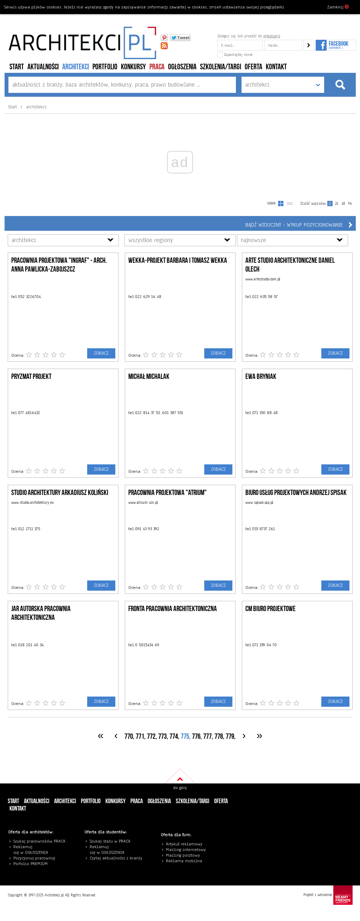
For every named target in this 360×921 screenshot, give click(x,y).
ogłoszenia (182, 67)
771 (140, 736)
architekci (75, 67)
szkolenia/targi (220, 67)
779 (230, 736)
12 (329, 203)
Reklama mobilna (184, 861)
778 (218, 736)
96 (350, 203)
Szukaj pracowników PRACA (39, 841)
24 (336, 203)
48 (343, 203)
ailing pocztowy (184, 855)
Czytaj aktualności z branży (116, 858)
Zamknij (338, 6)
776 (196, 736)
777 (207, 736)
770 (128, 736)
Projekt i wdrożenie (328, 895)
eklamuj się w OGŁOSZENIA (30, 849)
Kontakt (276, 67)
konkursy (133, 67)
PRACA (157, 67)
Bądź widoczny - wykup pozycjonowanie (294, 224)
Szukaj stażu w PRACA (110, 841)
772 (151, 736)
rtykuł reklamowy (185, 844)
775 (185, 736)
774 (173, 736)
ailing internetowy (187, 849)
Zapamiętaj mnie (234, 54)
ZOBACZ (101, 353)
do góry (180, 787)
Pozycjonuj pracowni (33, 858)
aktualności (43, 67)
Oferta (253, 67)
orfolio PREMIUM (32, 863)
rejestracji (271, 36)
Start (16, 67)
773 (162, 736)
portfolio (104, 67)
